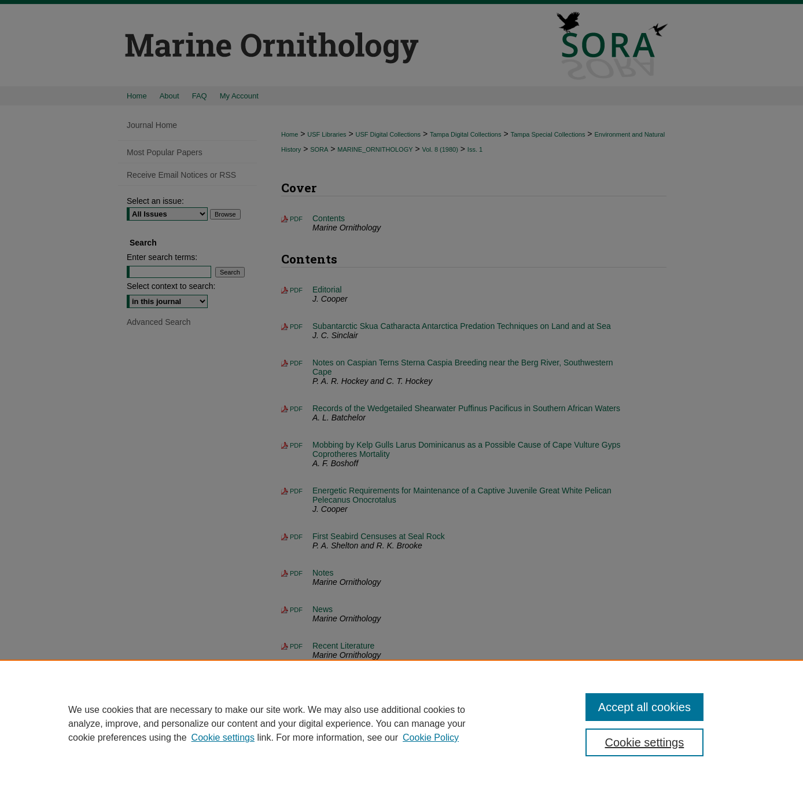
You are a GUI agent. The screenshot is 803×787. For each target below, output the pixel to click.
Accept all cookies (644, 707)
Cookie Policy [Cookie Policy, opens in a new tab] (431, 737)
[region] (401, 723)
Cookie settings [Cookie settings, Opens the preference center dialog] (644, 742)
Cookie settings (223, 737)
